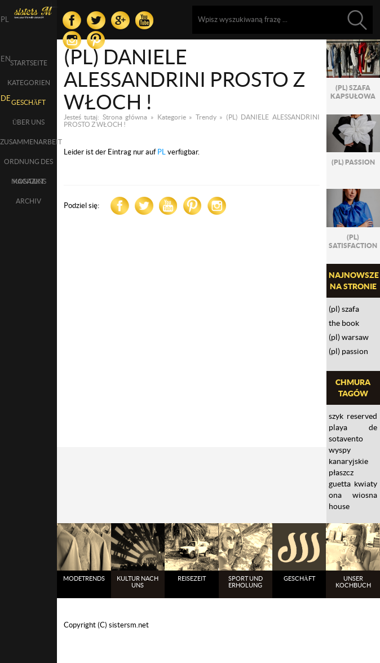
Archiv (28, 201)
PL (161, 152)
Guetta (340, 483)
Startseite (28, 63)
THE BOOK (344, 323)
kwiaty (365, 483)
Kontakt (29, 181)
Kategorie (171, 117)
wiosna (364, 495)
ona (335, 495)
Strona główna (125, 117)
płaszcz (341, 472)
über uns (28, 122)
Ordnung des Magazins (28, 164)
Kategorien (28, 82)
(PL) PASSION (348, 351)
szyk (336, 416)
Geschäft (28, 102)
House (339, 506)
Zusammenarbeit (28, 141)
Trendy (206, 117)
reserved (362, 416)
